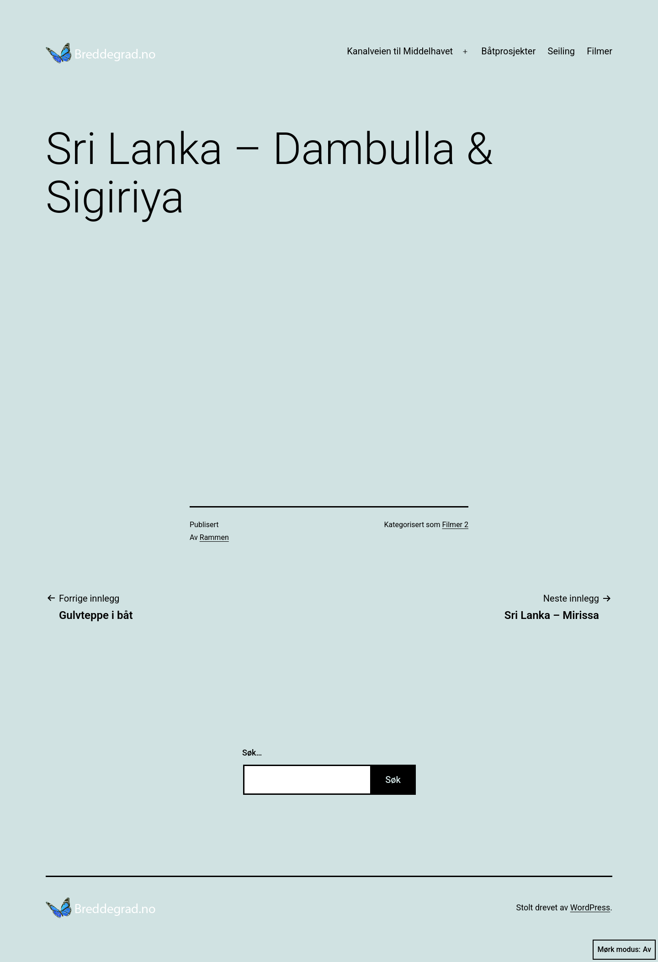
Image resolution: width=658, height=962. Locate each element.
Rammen (214, 537)
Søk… (252, 752)
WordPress (590, 907)
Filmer (599, 51)
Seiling (561, 51)
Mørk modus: (624, 949)
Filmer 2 (455, 524)
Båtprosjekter (508, 51)
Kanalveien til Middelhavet (400, 51)
